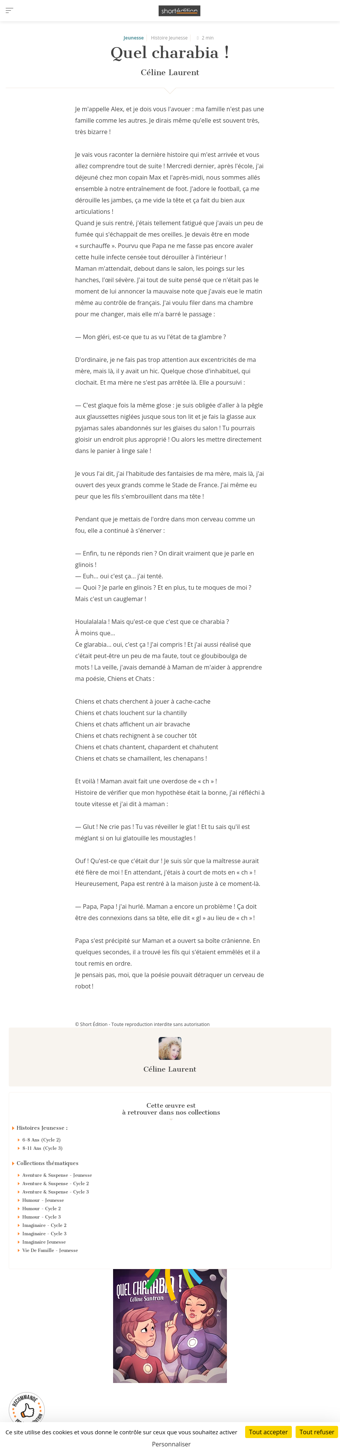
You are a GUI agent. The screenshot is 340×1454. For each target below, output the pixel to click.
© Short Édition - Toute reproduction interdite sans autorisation (142, 1024)
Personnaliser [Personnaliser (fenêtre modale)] (171, 1444)
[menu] (9, 10)
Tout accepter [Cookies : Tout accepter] (268, 1432)
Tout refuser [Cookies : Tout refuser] (316, 1432)
